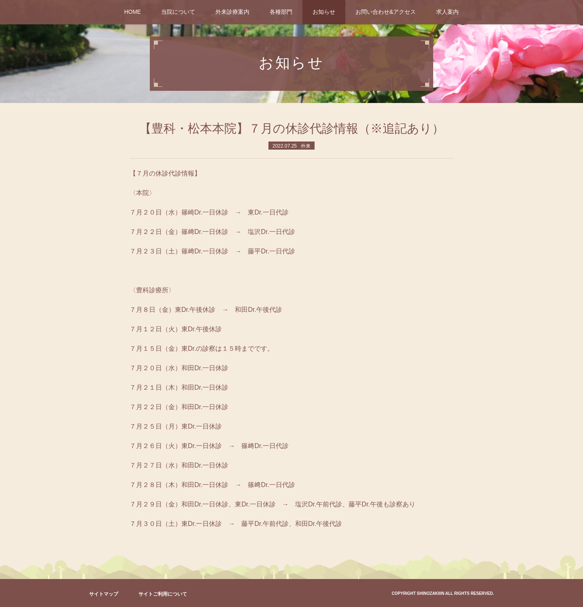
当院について (178, 12)
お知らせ (324, 12)
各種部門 (281, 12)
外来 (306, 146)
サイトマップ (103, 594)
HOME (132, 12)
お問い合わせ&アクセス (385, 12)
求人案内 (447, 12)
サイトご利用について (162, 594)
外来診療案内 (232, 12)
